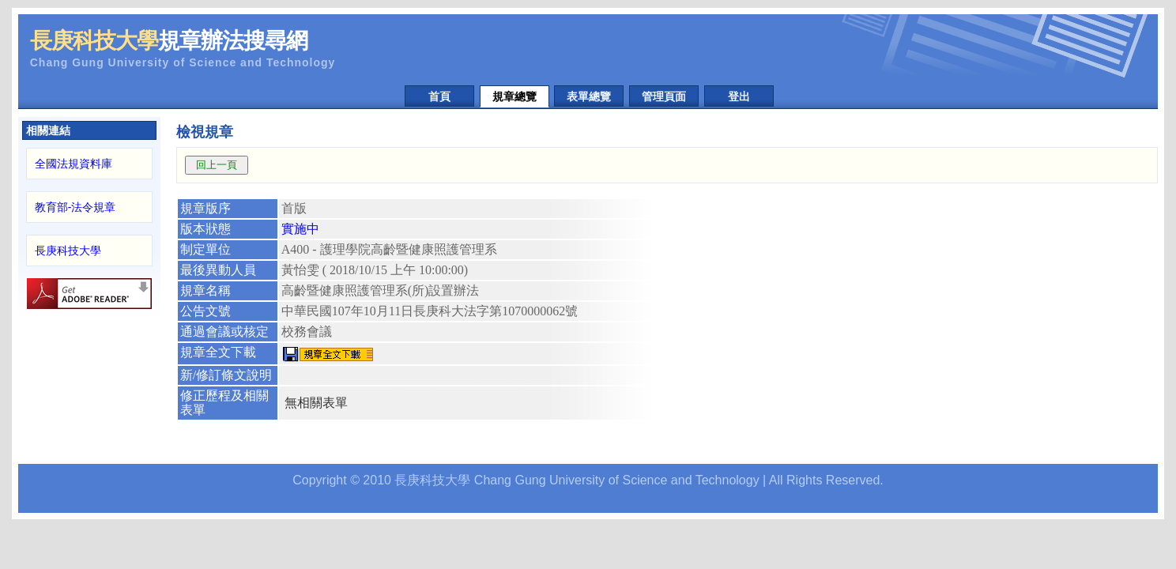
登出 (739, 96)
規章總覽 (514, 96)
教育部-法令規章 (75, 207)
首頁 (439, 96)
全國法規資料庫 (73, 163)
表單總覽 (589, 96)
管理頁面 (664, 96)
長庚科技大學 (68, 250)
